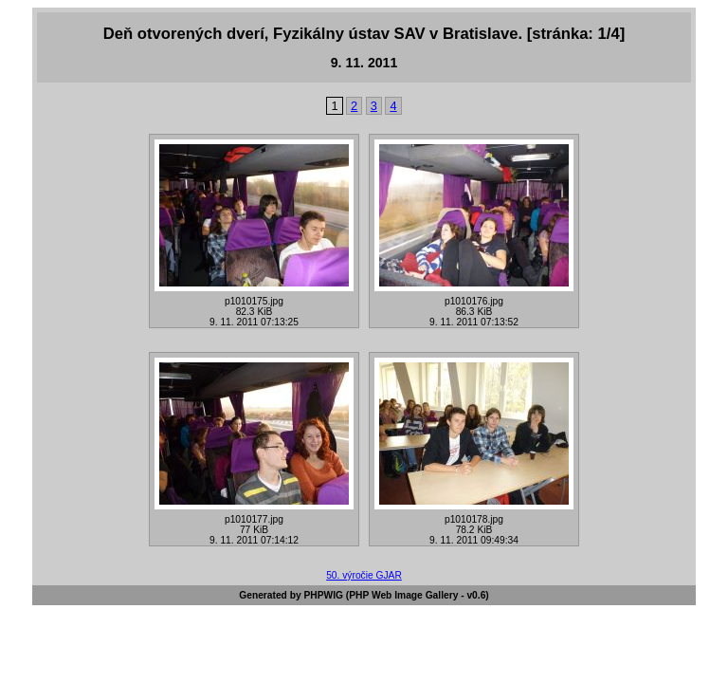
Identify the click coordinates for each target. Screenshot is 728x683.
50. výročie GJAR (364, 575)
